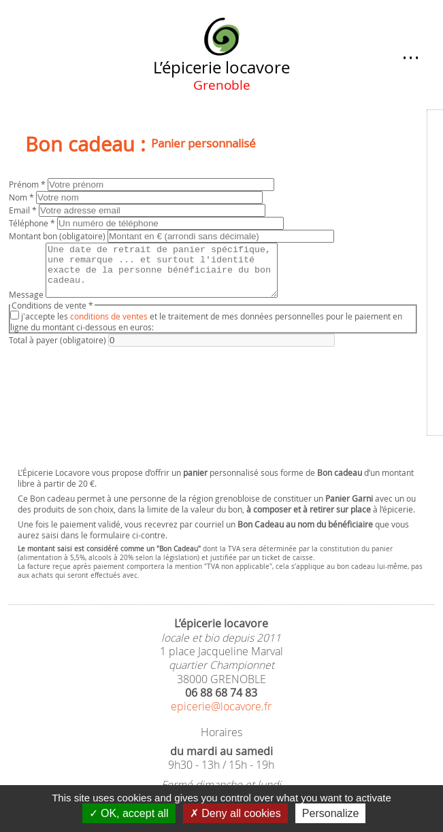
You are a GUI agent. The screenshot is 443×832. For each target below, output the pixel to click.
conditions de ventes (109, 326)
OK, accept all (129, 813)
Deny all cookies (235, 813)
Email (24, 210)
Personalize (330, 813)
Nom (22, 197)
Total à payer (58, 350)
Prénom (28, 184)
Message (27, 304)
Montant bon (58, 235)
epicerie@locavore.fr (221, 706)
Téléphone (33, 223)
